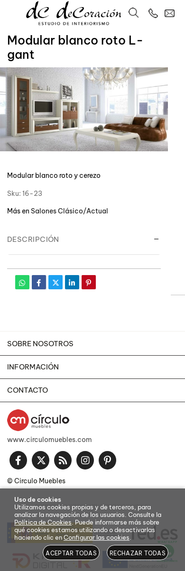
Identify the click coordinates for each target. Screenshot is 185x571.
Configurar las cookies (97, 537)
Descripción (33, 239)
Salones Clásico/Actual (69, 211)
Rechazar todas (138, 553)
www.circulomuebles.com (49, 439)
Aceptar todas (71, 553)
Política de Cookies (43, 522)
